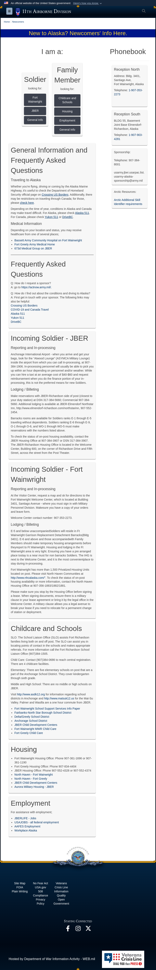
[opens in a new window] (68, 929)
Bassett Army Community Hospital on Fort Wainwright (48, 240)
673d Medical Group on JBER (33, 248)
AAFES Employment (27, 826)
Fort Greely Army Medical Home (34, 244)
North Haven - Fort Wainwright (33, 774)
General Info (35, 119)
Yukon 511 (17, 317)
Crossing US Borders (24, 305)
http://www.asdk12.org (31, 694)
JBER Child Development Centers (35, 724)
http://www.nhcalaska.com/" (28, 577)
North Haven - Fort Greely (30, 778)
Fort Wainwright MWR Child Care (35, 728)
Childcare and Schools (67, 100)
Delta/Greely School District (31, 716)
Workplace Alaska (25, 830)
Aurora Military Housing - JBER (34, 786)
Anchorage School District (30, 720)
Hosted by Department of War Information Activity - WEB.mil (52, 959)
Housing (67, 111)
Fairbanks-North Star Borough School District (42, 712)
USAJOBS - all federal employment (36, 822)
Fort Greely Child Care (28, 733)
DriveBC (16, 321)
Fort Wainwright (35, 99)
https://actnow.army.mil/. (36, 287)
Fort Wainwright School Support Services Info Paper (47, 708)
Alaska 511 (18, 313)
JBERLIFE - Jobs (25, 818)
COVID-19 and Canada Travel (30, 309)
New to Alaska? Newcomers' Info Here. (78, 33)
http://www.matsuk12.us (59, 698)
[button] (88, 3)
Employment (67, 120)
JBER (35, 110)
